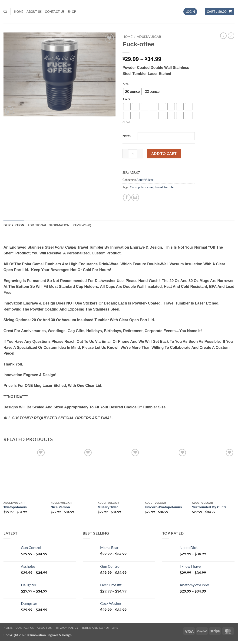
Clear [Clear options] (126, 122)
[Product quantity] (132, 153)
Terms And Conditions (100, 627)
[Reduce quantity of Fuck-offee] (125, 153)
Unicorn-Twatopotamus (163, 507)
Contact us (54, 11)
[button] (190, 12)
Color (126, 99)
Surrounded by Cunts (209, 507)
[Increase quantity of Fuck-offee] (140, 153)
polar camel (145, 187)
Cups (133, 187)
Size (126, 84)
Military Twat (108, 507)
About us (34, 11)
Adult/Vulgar (149, 36)
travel (159, 187)
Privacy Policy (67, 627)
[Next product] (223, 35)
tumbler (169, 187)
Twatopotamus (15, 507)
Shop (72, 11)
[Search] (5, 11)
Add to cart (164, 153)
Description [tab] (13, 225)
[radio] (132, 91)
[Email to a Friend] (135, 197)
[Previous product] (231, 35)
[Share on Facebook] (127, 197)
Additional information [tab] (48, 225)
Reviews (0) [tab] (82, 225)
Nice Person (60, 507)
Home (18, 11)
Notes (126, 136)
